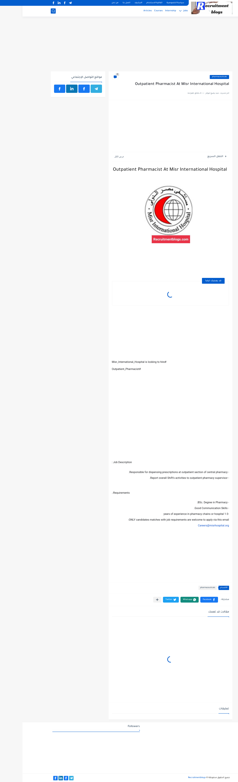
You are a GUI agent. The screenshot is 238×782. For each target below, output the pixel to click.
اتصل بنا (104, 3)
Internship (148, 11)
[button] (187, 600)
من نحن (92, 3)
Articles (125, 11)
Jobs (163, 11)
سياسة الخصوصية (153, 3)
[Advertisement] (119, 46)
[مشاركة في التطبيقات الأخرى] (135, 600)
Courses (136, 11)
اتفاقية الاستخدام (132, 3)
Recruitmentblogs (174, 778)
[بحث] (30, 11)
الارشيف (116, 3)
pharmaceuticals (196, 77)
